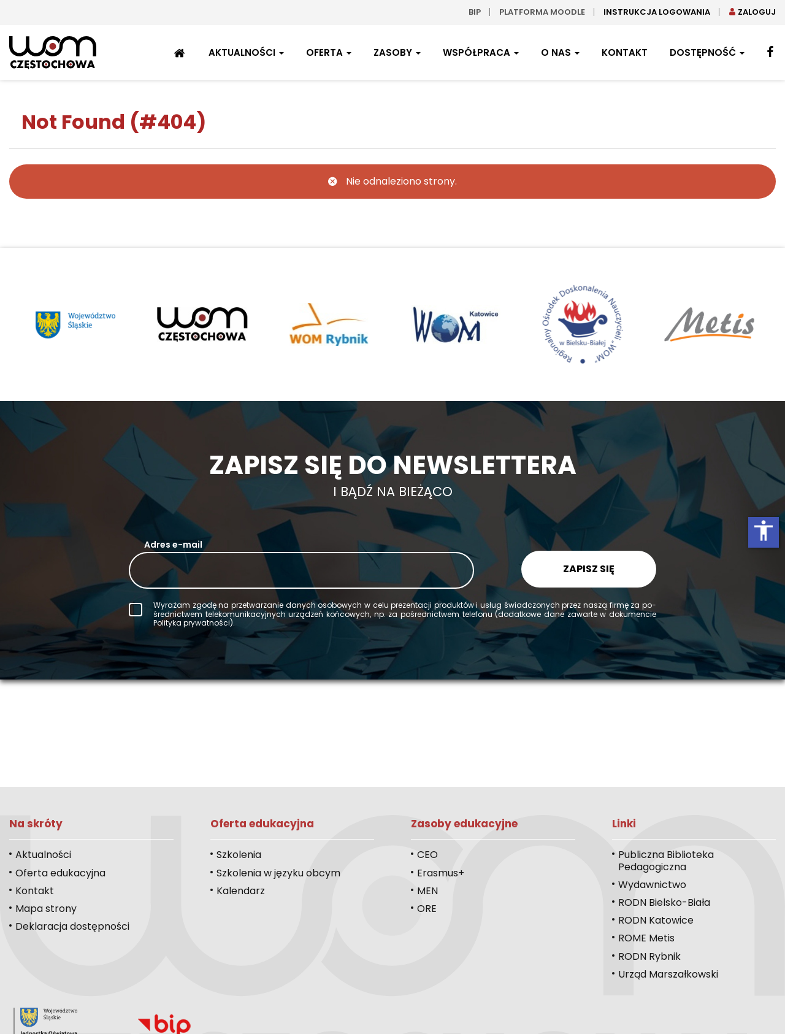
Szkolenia (238, 854)
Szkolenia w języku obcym (278, 873)
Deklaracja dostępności (72, 926)
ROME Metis (646, 938)
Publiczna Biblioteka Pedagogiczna (666, 860)
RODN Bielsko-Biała (664, 902)
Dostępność (707, 52)
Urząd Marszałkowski (668, 974)
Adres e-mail (173, 544)
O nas (560, 52)
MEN (427, 891)
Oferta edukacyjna (60, 873)
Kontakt (625, 52)
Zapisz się (589, 569)
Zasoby (397, 52)
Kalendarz (240, 891)
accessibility (763, 530)
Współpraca (481, 52)
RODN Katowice (656, 920)
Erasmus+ (440, 873)
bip (475, 12)
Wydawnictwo (652, 884)
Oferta (328, 52)
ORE (427, 908)
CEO (427, 854)
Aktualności (246, 52)
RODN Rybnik (649, 956)
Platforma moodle (542, 12)
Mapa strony (46, 908)
